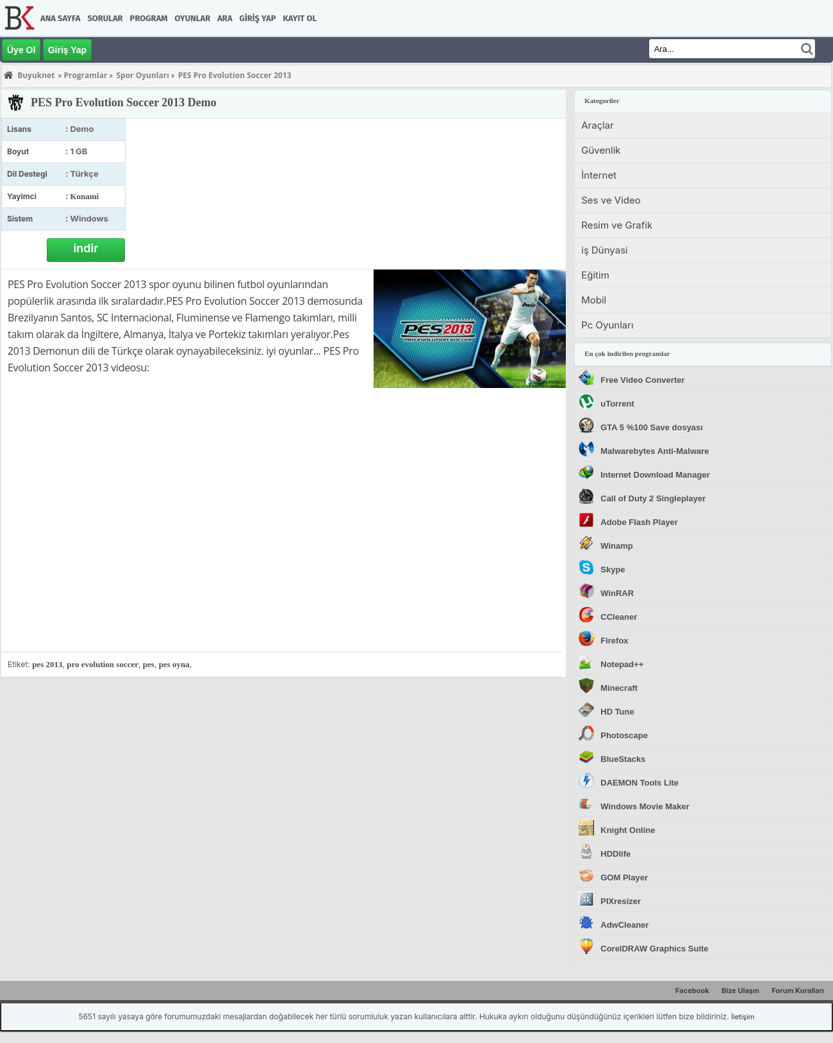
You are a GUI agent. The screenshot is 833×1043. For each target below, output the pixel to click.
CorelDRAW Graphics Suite (654, 948)
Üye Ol (21, 50)
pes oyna (174, 664)
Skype (612, 569)
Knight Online (627, 830)
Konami (84, 196)
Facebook (692, 990)
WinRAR (617, 593)
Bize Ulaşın (740, 990)
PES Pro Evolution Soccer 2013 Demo (124, 102)
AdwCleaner (624, 925)
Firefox (614, 640)
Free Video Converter (642, 380)
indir (86, 248)
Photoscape (624, 735)
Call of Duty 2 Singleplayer (652, 498)
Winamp (616, 546)
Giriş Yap (258, 18)
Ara (224, 18)
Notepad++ (621, 664)
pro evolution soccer (102, 664)
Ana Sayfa (60, 18)
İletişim (742, 1016)
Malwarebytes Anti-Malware (654, 451)
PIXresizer (620, 901)
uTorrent (617, 403)
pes (148, 664)
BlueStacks (622, 759)
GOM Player (624, 877)
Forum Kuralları (797, 990)
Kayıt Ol (300, 18)
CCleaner (618, 617)
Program (149, 18)
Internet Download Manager (654, 475)
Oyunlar (193, 18)
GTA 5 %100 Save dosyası (651, 427)
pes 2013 (47, 664)
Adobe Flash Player (639, 522)
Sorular (104, 18)
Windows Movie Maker (644, 806)
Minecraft (619, 688)
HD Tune (617, 711)
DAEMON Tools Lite (639, 783)
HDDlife (615, 854)
